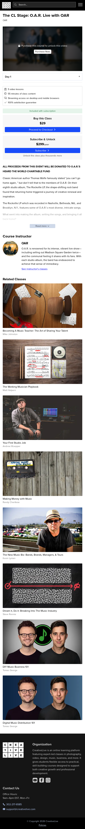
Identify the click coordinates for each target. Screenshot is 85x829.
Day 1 (8, 77)
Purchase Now (42, 51)
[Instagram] (48, 780)
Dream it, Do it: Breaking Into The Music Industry (30, 610)
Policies (42, 825)
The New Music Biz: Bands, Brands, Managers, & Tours (33, 554)
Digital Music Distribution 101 (19, 722)
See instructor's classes (34, 269)
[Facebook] (41, 780)
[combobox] (44, 4)
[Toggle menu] (80, 4)
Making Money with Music (17, 498)
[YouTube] (35, 780)
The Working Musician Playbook (20, 386)
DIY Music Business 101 (15, 666)
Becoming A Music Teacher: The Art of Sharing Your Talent (35, 330)
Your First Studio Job (14, 442)
